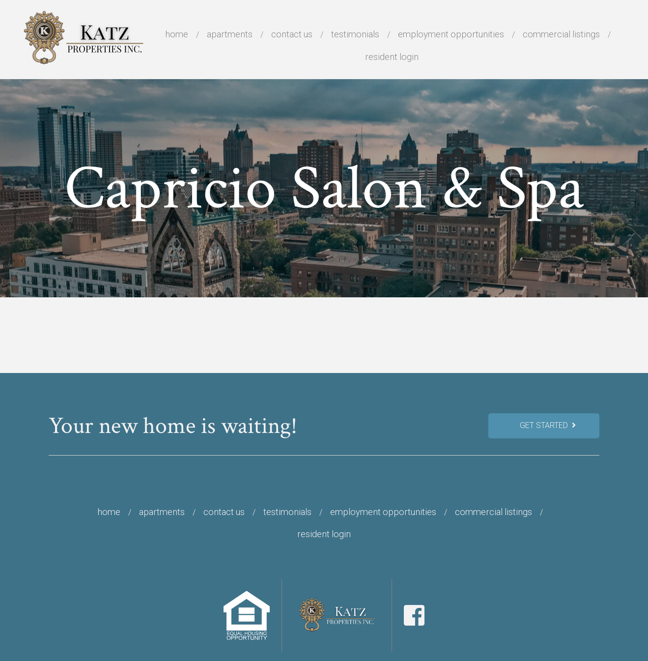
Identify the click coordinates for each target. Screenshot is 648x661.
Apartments (230, 34)
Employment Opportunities (451, 34)
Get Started (548, 425)
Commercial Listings (561, 34)
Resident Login (392, 57)
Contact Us (291, 34)
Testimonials (355, 34)
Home (176, 34)
